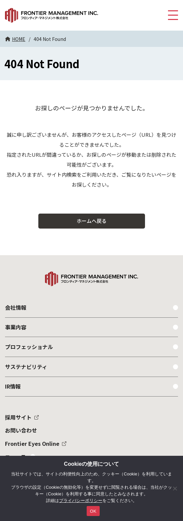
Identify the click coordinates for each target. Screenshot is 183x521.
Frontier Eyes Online (32, 443)
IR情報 (13, 386)
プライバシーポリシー (80, 500)
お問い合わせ (21, 430)
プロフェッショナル (29, 347)
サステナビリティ (26, 367)
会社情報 (15, 307)
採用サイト (18, 417)
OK (93, 511)
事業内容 (15, 327)
